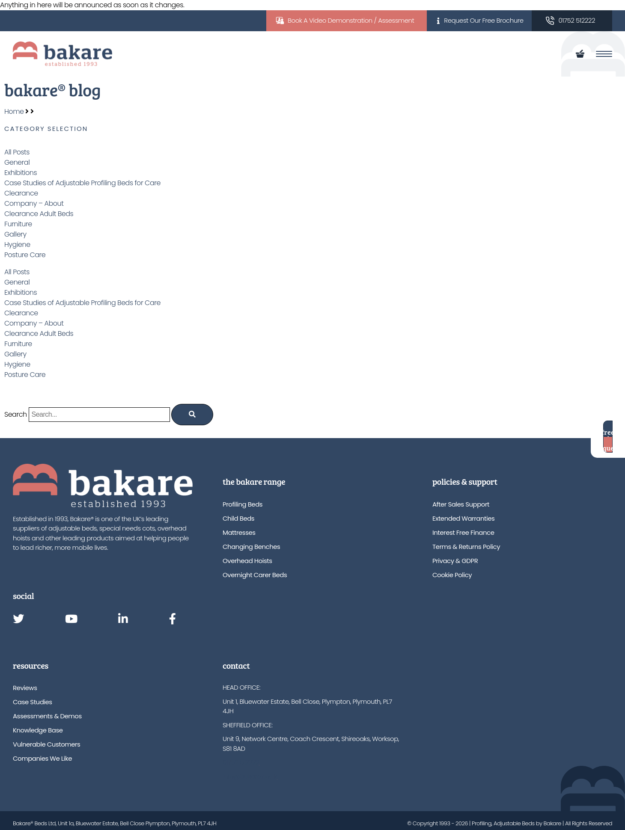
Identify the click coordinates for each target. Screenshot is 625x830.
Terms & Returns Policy (466, 546)
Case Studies (32, 701)
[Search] (192, 414)
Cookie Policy (452, 574)
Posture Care (24, 255)
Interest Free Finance (463, 532)
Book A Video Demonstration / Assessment (351, 20)
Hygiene (17, 244)
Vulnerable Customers (46, 744)
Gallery (15, 234)
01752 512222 (576, 20)
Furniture (18, 224)
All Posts (17, 152)
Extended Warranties (463, 518)
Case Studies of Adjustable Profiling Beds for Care (82, 183)
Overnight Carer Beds (255, 574)
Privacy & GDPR (455, 560)
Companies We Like (42, 758)
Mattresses (239, 532)
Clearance (21, 193)
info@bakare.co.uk (250, 776)
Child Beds (238, 518)
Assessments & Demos (47, 715)
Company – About (33, 203)
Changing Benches (251, 546)
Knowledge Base (38, 730)
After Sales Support (460, 504)
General (17, 162)
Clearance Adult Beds (38, 214)
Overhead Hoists (247, 560)
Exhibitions (20, 173)
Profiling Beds (242, 504)
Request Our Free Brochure (483, 20)
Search (15, 414)
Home (14, 111)
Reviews (25, 687)
